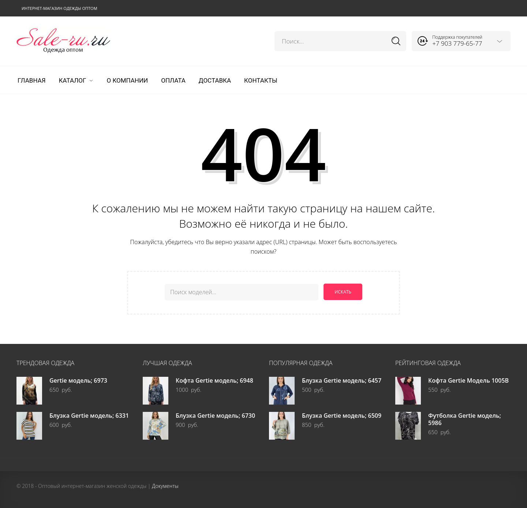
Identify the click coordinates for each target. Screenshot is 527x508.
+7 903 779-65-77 (457, 43)
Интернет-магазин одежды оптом (59, 8)
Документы (165, 485)
